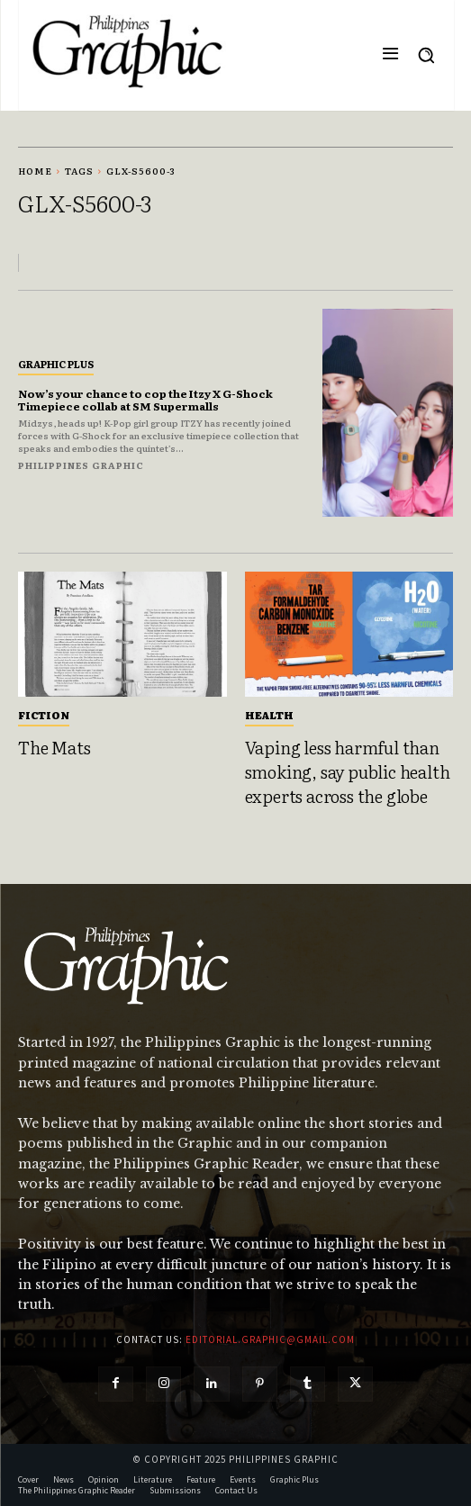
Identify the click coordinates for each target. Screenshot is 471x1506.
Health (269, 715)
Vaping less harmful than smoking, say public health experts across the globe (347, 771)
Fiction (43, 715)
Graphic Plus (56, 363)
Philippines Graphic (81, 465)
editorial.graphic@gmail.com (270, 1339)
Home (35, 170)
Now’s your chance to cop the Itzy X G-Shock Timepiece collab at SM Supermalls (145, 399)
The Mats (54, 747)
